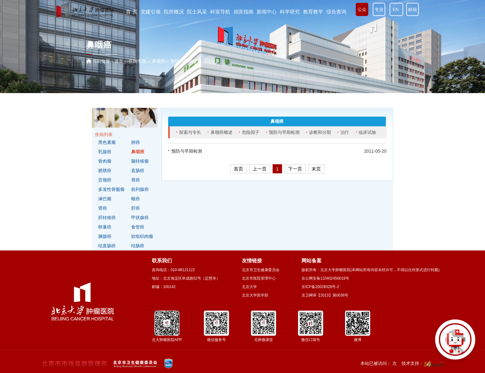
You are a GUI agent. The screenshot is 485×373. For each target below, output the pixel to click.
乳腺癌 (104, 151)
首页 (119, 61)
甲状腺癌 (140, 217)
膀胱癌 (104, 170)
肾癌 (102, 208)
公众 (362, 9)
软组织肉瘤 (142, 236)
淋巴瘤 (104, 198)
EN (396, 9)
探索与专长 (190, 132)
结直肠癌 (107, 245)
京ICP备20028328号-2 (320, 287)
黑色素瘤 (107, 142)
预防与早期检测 (284, 132)
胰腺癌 (104, 236)
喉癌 (135, 198)
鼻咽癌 (137, 151)
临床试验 (367, 132)
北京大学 (249, 287)
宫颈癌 (104, 179)
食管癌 (137, 226)
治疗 (344, 132)
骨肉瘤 (104, 161)
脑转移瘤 (140, 161)
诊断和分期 (320, 132)
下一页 (295, 168)
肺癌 (135, 142)
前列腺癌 (140, 189)
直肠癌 (137, 170)
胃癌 (135, 179)
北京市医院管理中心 (259, 278)
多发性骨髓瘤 (111, 189)
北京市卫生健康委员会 (261, 270)
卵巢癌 (104, 226)
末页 (316, 168)
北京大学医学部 (255, 295)
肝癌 (135, 208)
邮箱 (412, 9)
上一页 (260, 168)
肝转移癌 (107, 217)
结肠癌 (137, 245)
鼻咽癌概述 (221, 132)
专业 (379, 9)
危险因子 (250, 132)
